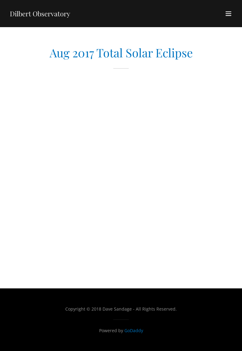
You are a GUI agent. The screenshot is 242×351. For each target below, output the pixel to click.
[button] (228, 13)
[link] (40, 14)
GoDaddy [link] (133, 330)
